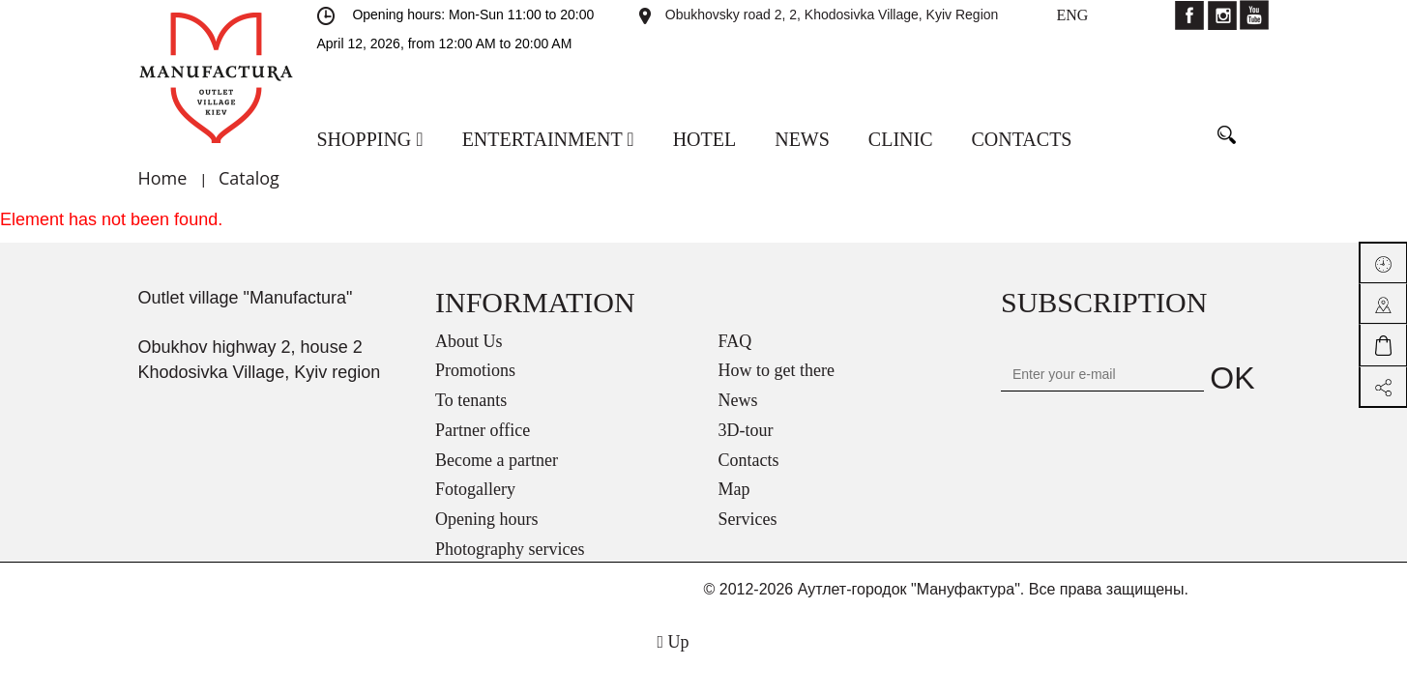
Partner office (482, 430)
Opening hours (487, 519)
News (738, 400)
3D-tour (746, 430)
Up (673, 642)
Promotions (475, 370)
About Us (469, 341)
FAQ (735, 341)
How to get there (776, 370)
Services (747, 519)
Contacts (748, 460)
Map (734, 489)
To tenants (471, 400)
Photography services (509, 549)
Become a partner (496, 460)
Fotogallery (475, 489)
